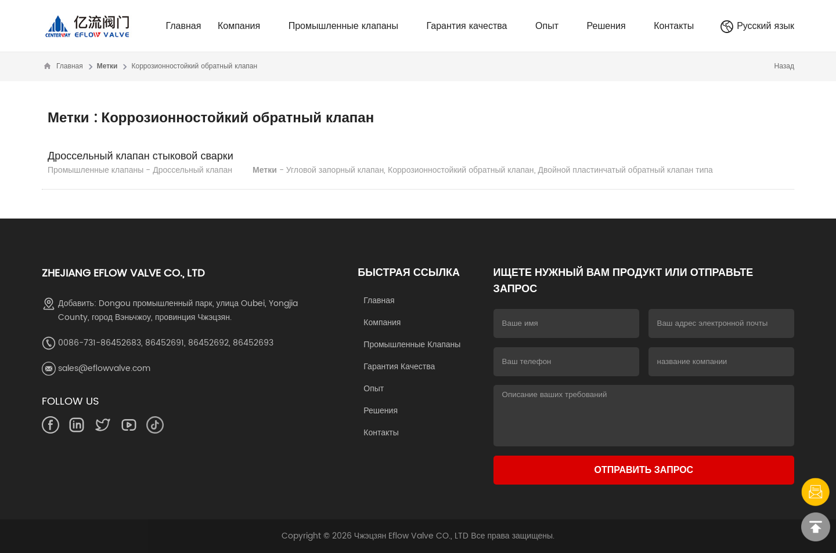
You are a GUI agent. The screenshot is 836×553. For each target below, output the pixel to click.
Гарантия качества (473, 26)
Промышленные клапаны (349, 26)
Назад (784, 66)
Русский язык (757, 26)
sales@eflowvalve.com (104, 368)
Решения (612, 26)
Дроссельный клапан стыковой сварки (140, 156)
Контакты (674, 26)
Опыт (552, 26)
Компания (245, 26)
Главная (183, 26)
